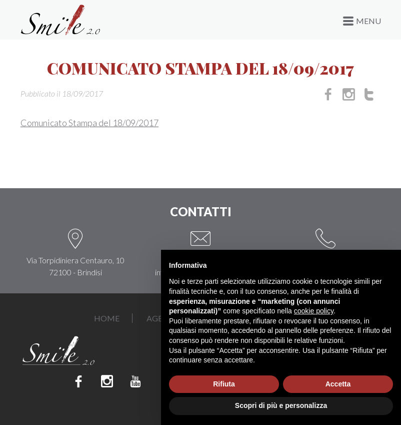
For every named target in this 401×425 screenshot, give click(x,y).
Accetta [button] (338, 384)
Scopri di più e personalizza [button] (281, 405)
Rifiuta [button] (224, 384)
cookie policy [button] (314, 311)
